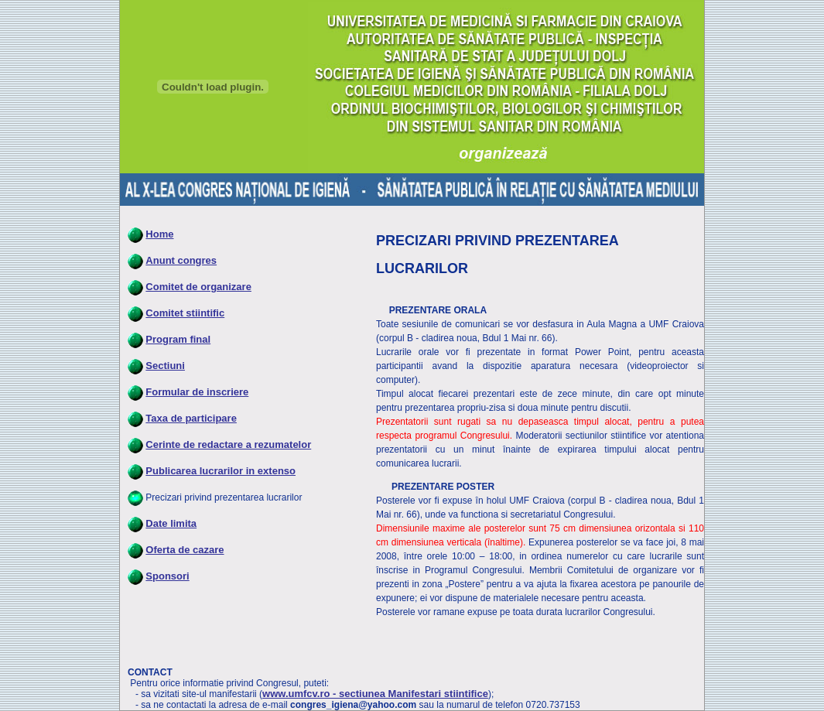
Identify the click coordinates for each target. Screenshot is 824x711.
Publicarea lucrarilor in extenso (220, 471)
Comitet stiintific (184, 313)
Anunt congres (181, 260)
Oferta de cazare (184, 549)
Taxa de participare (191, 418)
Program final (177, 339)
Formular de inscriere (196, 392)
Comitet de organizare (198, 286)
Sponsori (167, 576)
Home (159, 234)
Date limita (171, 523)
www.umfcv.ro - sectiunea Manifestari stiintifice (375, 693)
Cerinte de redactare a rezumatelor (228, 444)
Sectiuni (165, 365)
